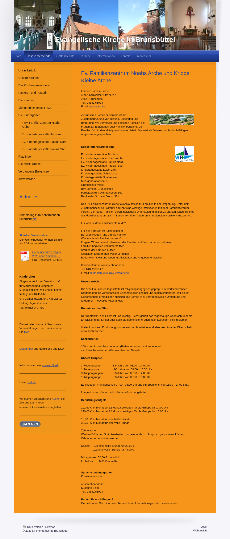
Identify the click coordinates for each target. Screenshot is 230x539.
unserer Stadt (50, 365)
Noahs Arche (97, 106)
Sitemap (50, 526)
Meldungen (26, 348)
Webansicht (200, 530)
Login (204, 526)
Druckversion (33, 526)
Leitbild (32, 382)
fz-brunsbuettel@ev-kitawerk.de (109, 272)
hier (35, 219)
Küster (55, 398)
